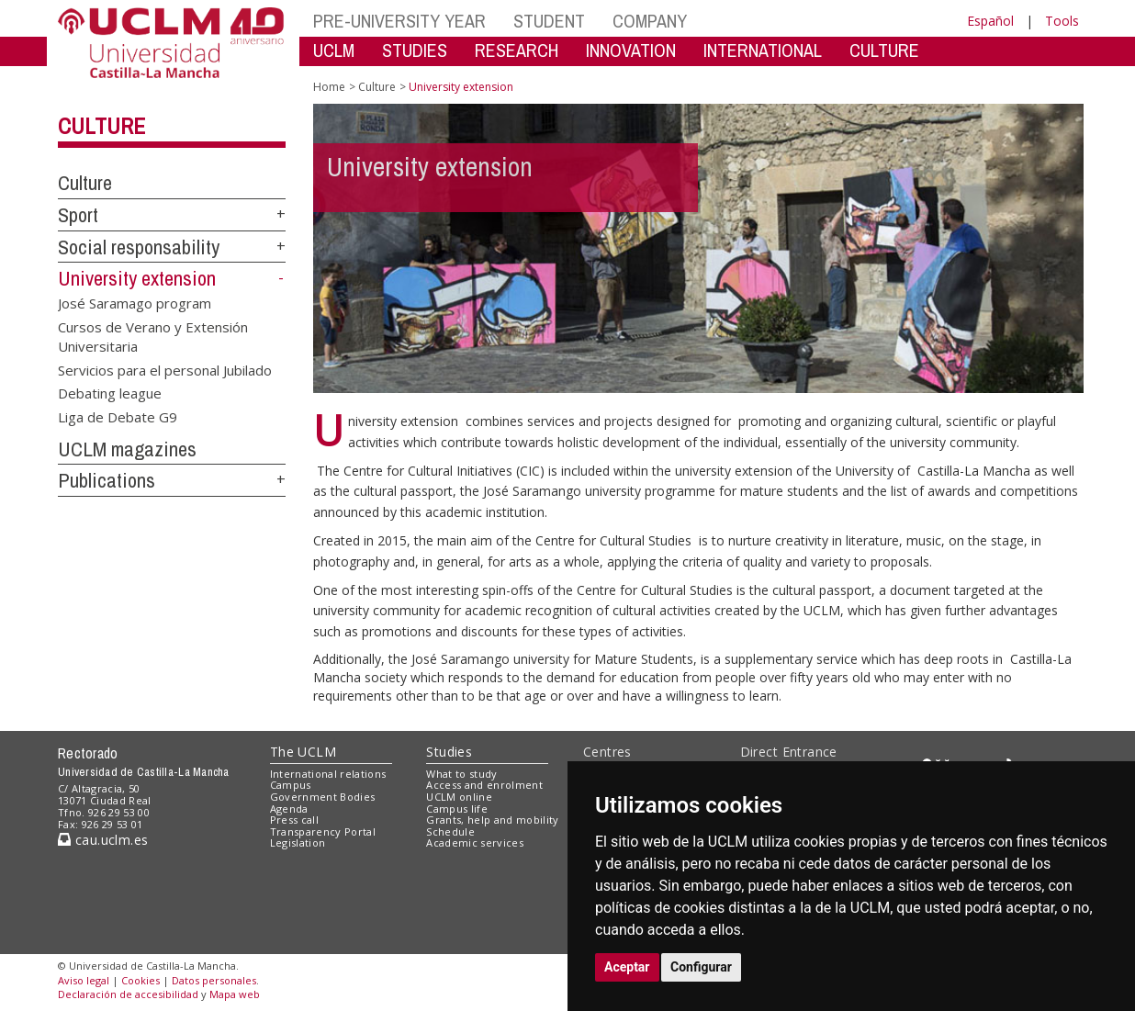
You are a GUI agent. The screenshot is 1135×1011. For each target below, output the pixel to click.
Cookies (140, 980)
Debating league (110, 393)
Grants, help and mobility (492, 819)
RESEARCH (516, 50)
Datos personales (214, 980)
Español (990, 20)
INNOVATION (631, 50)
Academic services (474, 842)
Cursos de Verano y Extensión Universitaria (153, 335)
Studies (449, 751)
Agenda (289, 808)
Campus (290, 785)
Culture (101, 125)
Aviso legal (83, 980)
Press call (294, 819)
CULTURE (884, 50)
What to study (461, 774)
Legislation (298, 842)
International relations (328, 774)
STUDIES (414, 50)
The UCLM (303, 751)
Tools (1062, 20)
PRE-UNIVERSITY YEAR (399, 20)
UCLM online (459, 796)
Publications (106, 480)
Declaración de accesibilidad (128, 994)
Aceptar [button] (627, 967)
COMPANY (649, 20)
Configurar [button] (701, 967)
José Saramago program (134, 303)
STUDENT (549, 20)
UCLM (333, 50)
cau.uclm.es (103, 839)
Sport (78, 215)
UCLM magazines (127, 449)
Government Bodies (323, 796)
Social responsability (138, 247)
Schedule (450, 831)
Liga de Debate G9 (117, 416)
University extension (137, 278)
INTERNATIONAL (762, 50)
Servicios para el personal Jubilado (165, 369)
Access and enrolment (484, 785)
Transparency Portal (323, 831)
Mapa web (234, 994)
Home (329, 87)
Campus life (457, 808)
